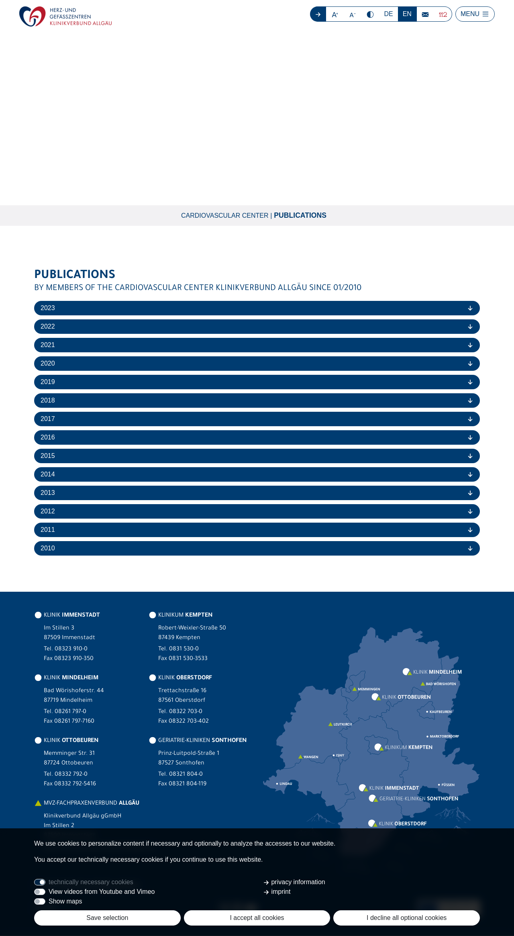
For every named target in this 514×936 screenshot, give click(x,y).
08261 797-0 (70, 712)
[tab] (257, 308)
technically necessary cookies (91, 882)
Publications (300, 216)
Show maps (65, 901)
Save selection (107, 917)
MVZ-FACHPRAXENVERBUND (86, 804)
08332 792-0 (71, 775)
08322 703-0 (185, 712)
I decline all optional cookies (407, 917)
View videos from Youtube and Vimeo (102, 891)
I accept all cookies (257, 917)
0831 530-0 (184, 650)
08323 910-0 (71, 650)
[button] (335, 14)
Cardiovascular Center (225, 215)
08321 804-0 (186, 775)
